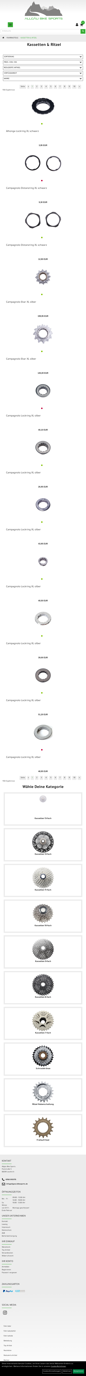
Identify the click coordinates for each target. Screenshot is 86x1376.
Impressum (6, 1227)
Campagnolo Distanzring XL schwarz (26, 188)
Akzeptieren (78, 1371)
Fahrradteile (12, 38)
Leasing (4, 1224)
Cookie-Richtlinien (58, 1367)
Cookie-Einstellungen (52, 1371)
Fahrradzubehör (10, 1331)
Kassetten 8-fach (43, 997)
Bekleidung (8, 1341)
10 (74, 87)
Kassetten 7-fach (43, 1033)
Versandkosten (7, 1253)
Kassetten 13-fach (43, 818)
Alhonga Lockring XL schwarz (22, 131)
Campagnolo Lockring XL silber (23, 416)
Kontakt (5, 1221)
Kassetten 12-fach (43, 854)
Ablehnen (67, 1371)
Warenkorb (6, 1247)
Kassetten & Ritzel (29, 38)
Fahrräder (7, 1326)
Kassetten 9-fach (43, 961)
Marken (6, 1360)
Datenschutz (6, 1230)
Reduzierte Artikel (10, 1355)
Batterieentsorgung (9, 1236)
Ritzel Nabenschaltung (43, 1104)
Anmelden (5, 1267)
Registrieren (6, 1270)
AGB (3, 1233)
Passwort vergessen (9, 1273)
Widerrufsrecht (8, 1256)
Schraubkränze (43, 1069)
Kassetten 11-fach (43, 890)
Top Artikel (6, 1250)
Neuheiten (7, 1351)
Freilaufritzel (43, 1140)
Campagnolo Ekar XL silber (21, 302)
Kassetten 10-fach (43, 926)
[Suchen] (83, 31)
